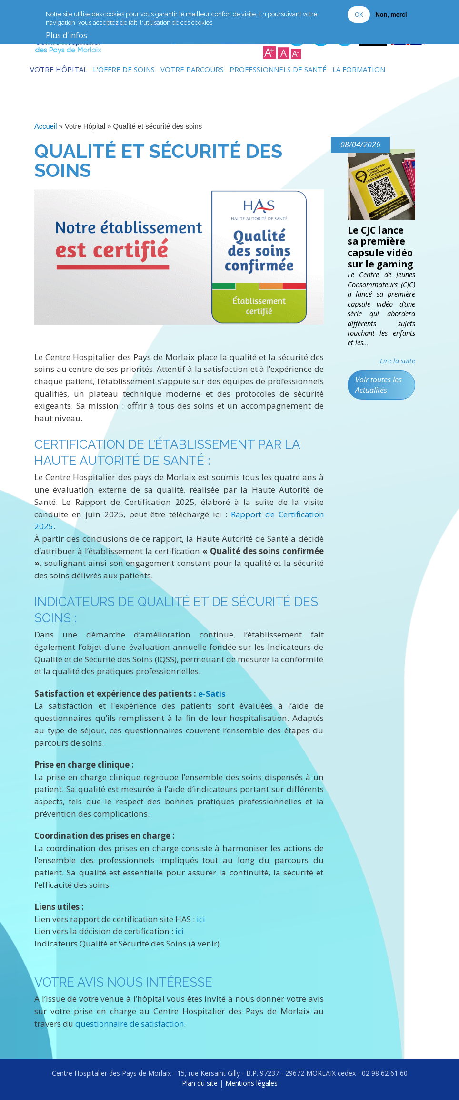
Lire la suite (397, 361)
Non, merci (391, 14)
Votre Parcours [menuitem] (192, 69)
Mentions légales (251, 1082)
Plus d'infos (66, 36)
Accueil (45, 126)
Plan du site (200, 1082)
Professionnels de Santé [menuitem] (278, 69)
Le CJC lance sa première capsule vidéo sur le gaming (381, 247)
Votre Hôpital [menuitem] (58, 69)
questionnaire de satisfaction (131, 1022)
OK (359, 14)
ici (201, 918)
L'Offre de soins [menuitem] (124, 69)
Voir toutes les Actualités (378, 385)
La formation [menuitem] (358, 69)
